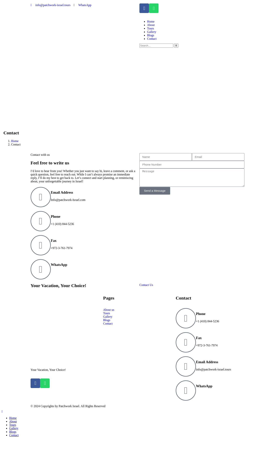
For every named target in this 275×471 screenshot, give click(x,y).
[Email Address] (41, 197)
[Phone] (41, 221)
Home (15, 141)
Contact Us (146, 285)
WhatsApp (59, 265)
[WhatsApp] (41, 269)
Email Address (62, 192)
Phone (55, 216)
